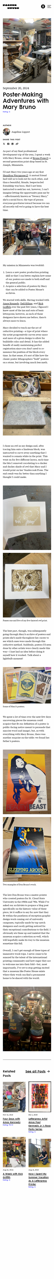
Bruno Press (39, 157)
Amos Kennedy (11, 303)
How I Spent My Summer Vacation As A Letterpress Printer (39, 1179)
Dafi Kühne (26, 303)
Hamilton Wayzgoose (14, 175)
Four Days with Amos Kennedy (11, 1120)
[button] (43, 6)
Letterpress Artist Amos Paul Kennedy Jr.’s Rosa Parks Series (40, 1124)
